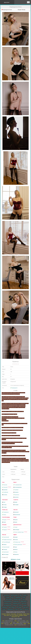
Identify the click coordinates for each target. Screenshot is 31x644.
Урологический (6, 547)
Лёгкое (4, 514)
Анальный (7, 487)
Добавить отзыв (15, 559)
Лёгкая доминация (20, 544)
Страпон (7, 527)
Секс (3, 482)
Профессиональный (7, 539)
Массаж (4, 534)
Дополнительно (17, 524)
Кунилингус (17, 494)
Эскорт (16, 527)
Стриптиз (15, 499)
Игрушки (7, 529)
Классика (5, 484)
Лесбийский (5, 492)
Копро (15, 517)
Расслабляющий (6, 542)
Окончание (5, 499)
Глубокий (16, 489)
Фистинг (15, 509)
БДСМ (14, 534)
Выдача (6, 519)
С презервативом (18, 484)
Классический (6, 537)
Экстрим (4, 524)
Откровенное (6, 512)
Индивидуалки (14, 387)
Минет (15, 482)
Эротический (5, 551)
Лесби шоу (4, 509)
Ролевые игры (19, 542)
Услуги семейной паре (21, 532)
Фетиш (16, 551)
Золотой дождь (6, 517)
